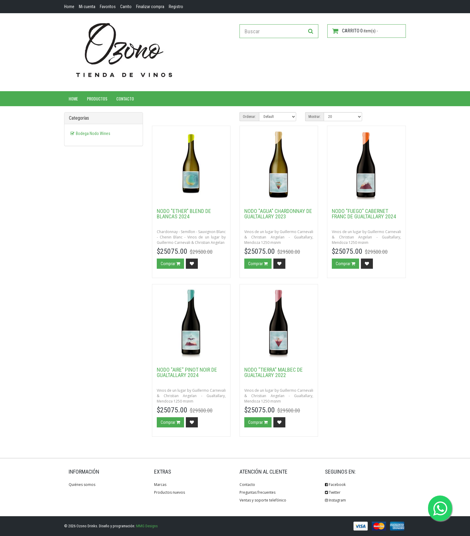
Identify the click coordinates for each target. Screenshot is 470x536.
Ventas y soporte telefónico (262, 500)
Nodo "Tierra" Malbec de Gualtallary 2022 (273, 372)
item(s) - (355, 31)
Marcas (160, 484)
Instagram (335, 500)
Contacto (125, 98)
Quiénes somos (82, 484)
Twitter (333, 492)
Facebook (335, 484)
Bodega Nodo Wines (93, 133)
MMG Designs (147, 526)
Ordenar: (249, 117)
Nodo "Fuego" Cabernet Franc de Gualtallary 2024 (364, 214)
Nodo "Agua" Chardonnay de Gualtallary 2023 (278, 214)
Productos (97, 98)
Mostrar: (314, 117)
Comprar (170, 263)
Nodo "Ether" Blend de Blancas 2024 (184, 214)
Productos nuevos (169, 492)
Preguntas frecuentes (257, 492)
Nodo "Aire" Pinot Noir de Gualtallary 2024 (187, 372)
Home (73, 98)
